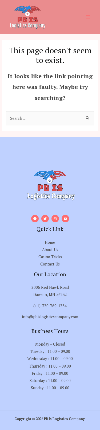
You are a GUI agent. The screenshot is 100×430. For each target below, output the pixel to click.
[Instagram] (55, 218)
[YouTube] (65, 218)
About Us (50, 249)
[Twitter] (45, 218)
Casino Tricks (50, 256)
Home (50, 242)
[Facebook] (35, 218)
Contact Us (50, 264)
